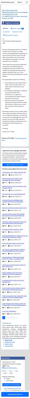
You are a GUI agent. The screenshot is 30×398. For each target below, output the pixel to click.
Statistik (6, 32)
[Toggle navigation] (27, 2)
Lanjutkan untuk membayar (11, 389)
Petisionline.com (7, 2)
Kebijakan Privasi (17, 32)
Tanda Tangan (17, 28)
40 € (5, 378)
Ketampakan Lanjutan (10, 35)
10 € (10, 376)
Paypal (8, 383)
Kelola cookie (9, 349)
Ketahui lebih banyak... (10, 372)
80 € (11, 378)
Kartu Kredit (9, 385)
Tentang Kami (9, 351)
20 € (16, 376)
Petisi (5, 28)
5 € (5, 376)
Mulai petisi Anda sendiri (15, 169)
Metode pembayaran (8, 381)
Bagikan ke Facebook (10, 23)
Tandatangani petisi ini (15, 147)
